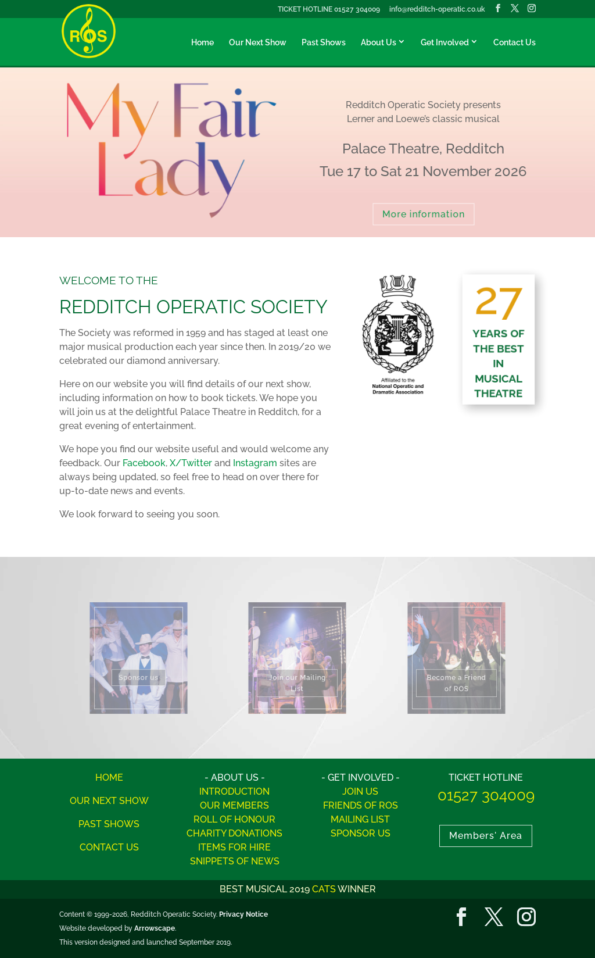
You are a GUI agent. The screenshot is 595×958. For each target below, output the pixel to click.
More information (423, 214)
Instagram (255, 463)
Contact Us (514, 42)
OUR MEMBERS (234, 805)
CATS (324, 889)
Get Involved (445, 42)
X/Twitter (191, 463)
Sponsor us (139, 673)
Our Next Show (257, 42)
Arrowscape (154, 928)
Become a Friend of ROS (456, 678)
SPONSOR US (360, 833)
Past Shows (324, 42)
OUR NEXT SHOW (109, 800)
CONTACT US (109, 847)
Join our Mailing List (297, 678)
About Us (378, 42)
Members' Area (485, 835)
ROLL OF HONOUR (234, 819)
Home (202, 42)
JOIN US (360, 791)
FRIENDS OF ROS (360, 805)
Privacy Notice (243, 914)
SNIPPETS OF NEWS (234, 861)
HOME (109, 777)
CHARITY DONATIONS (234, 833)
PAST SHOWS (108, 824)
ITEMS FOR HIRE (234, 847)
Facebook (144, 463)
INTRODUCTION (234, 791)
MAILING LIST (360, 819)
